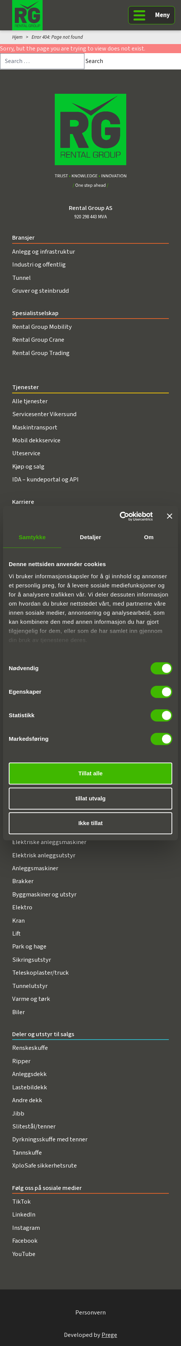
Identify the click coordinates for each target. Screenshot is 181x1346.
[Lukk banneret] (169, 516)
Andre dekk (27, 1100)
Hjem (17, 37)
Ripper (21, 1061)
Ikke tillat (90, 823)
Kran (18, 920)
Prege (109, 1335)
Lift (16, 933)
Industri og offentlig (39, 264)
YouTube (23, 1254)
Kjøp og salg (28, 466)
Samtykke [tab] (32, 537)
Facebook (25, 1240)
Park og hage (29, 946)
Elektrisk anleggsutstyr (43, 855)
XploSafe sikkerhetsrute (44, 1165)
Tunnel (21, 277)
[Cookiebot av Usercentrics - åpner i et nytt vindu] (119, 516)
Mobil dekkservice (36, 440)
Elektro (22, 907)
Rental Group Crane (38, 339)
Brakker (22, 881)
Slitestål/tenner (34, 1126)
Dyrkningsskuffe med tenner (49, 1139)
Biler (18, 1012)
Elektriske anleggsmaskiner (49, 842)
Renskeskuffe (30, 1047)
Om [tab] (149, 537)
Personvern (90, 1312)
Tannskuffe (27, 1152)
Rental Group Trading (41, 353)
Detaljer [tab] (90, 537)
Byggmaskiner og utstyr (44, 894)
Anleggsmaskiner (35, 868)
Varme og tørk (31, 999)
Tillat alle (90, 773)
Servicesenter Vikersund (44, 414)
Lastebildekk (29, 1087)
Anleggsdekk (29, 1074)
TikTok (21, 1201)
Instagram (26, 1227)
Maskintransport (34, 427)
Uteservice (26, 453)
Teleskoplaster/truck (40, 972)
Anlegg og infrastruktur (43, 251)
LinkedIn (23, 1214)
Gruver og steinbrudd (40, 290)
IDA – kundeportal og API (45, 479)
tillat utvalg (90, 798)
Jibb (18, 1113)
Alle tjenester (30, 401)
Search (94, 61)
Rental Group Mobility (42, 326)
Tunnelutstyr (30, 986)
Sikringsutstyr (31, 959)
